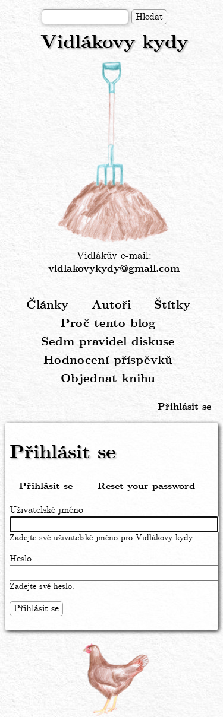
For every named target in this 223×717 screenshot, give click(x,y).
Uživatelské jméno (46, 510)
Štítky (172, 305)
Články (47, 305)
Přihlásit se (184, 407)
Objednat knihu (108, 379)
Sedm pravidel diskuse (108, 342)
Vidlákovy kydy (114, 43)
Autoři (111, 305)
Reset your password (146, 486)
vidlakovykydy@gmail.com (114, 269)
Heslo (21, 559)
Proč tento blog (108, 324)
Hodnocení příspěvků (107, 361)
